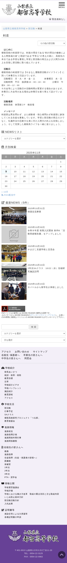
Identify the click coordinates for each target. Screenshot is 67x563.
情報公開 (8, 483)
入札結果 (8, 504)
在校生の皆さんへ (12, 447)
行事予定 (8, 411)
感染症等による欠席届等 (16, 514)
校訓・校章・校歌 (12, 375)
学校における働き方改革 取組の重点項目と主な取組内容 (31, 494)
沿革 (6, 381)
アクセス (6, 351)
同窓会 (28, 358)
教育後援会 (9, 421)
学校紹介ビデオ (11, 385)
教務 (6, 451)
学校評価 (8, 491)
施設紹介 (8, 391)
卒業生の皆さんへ (33, 355)
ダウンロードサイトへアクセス (42, 315)
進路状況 (8, 431)
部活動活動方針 (11, 500)
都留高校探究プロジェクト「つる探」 (22, 418)
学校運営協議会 (11, 487)
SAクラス (9, 414)
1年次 (7, 467)
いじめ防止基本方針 (13, 497)
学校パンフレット (12, 388)
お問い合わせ (22, 351)
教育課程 (8, 394)
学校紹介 (8, 368)
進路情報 (7, 427)
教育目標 (8, 378)
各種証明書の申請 (12, 517)
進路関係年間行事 (12, 438)
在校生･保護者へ (10, 355)
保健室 (7, 464)
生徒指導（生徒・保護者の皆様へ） (21, 458)
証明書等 (8, 510)
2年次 (7, 471)
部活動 (7, 408)
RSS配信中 (8, 195)
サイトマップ (40, 351)
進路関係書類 (10, 441)
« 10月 (4, 192)
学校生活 (7, 404)
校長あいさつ (10, 372)
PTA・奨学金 (10, 477)
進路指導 (8, 454)
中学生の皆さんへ (11, 358)
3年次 (7, 474)
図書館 (7, 461)
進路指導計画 (10, 434)
